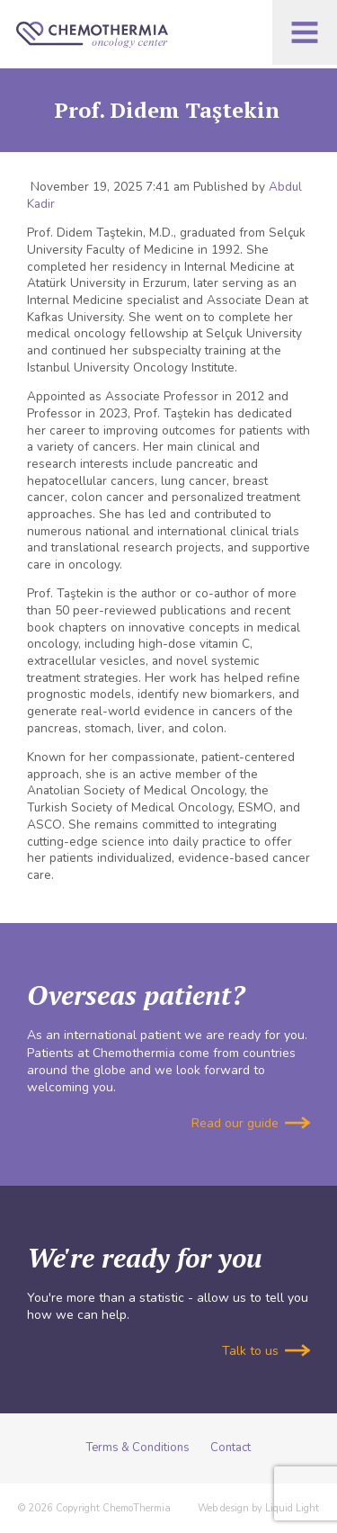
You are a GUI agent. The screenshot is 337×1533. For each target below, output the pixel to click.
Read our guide (250, 1123)
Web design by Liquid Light (258, 1508)
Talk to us (266, 1351)
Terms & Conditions (138, 1447)
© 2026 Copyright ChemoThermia (94, 1508)
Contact (230, 1447)
